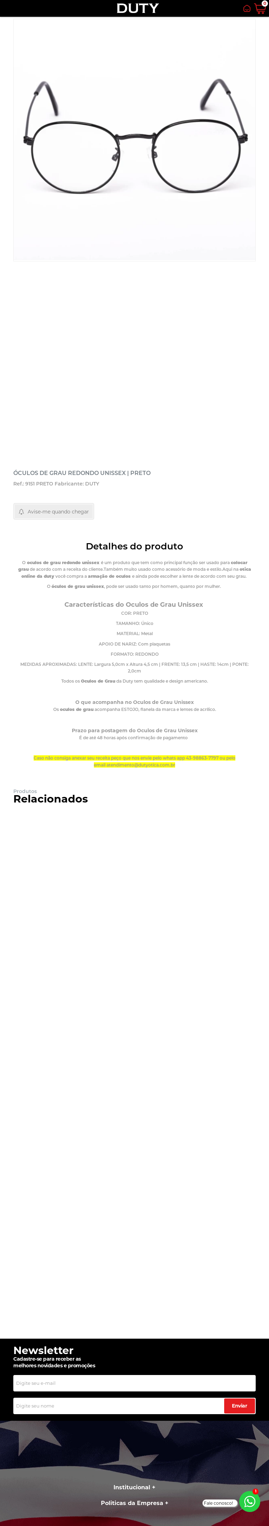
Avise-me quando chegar (58, 512)
